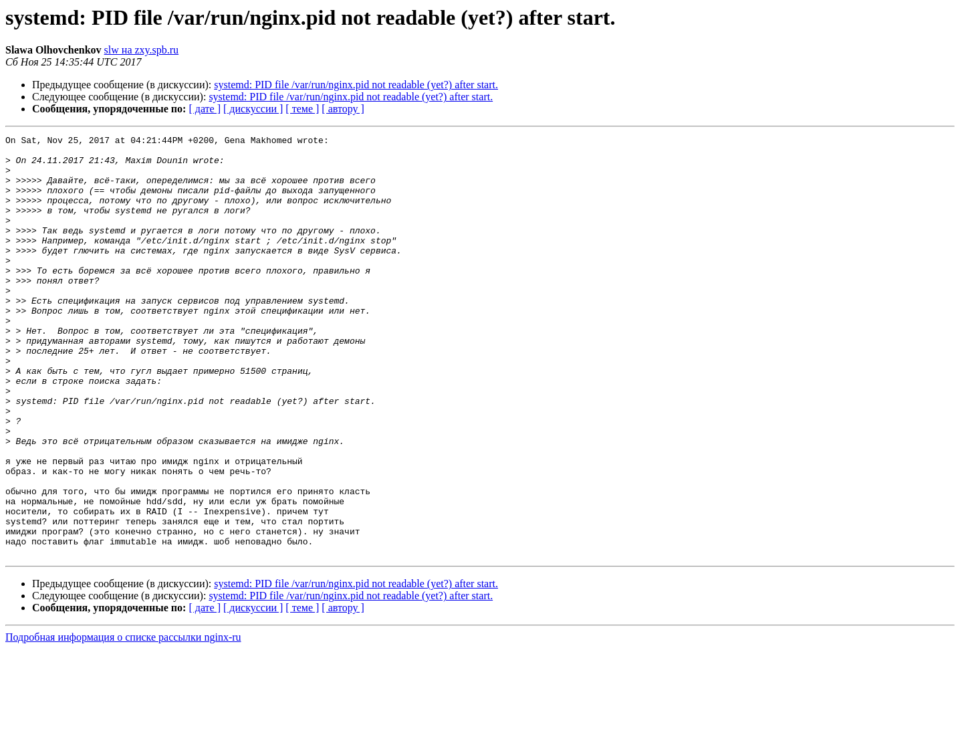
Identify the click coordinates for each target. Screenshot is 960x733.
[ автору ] (343, 108)
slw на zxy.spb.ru (141, 50)
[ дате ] (205, 108)
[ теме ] (302, 108)
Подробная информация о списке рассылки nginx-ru (123, 721)
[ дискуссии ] (253, 108)
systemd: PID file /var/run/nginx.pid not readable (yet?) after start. (356, 84)
